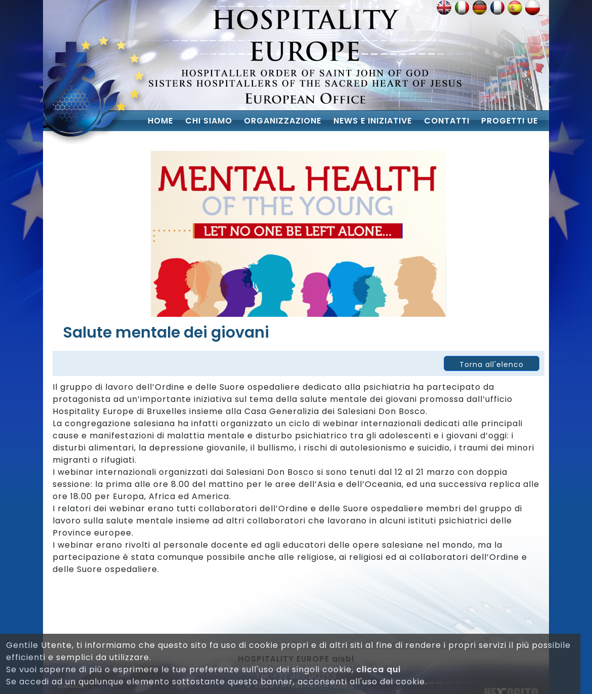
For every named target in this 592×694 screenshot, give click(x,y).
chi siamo (208, 121)
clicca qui (378, 669)
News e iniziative (372, 121)
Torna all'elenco (491, 364)
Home (160, 121)
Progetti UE (509, 121)
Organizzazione (282, 121)
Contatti (447, 121)
